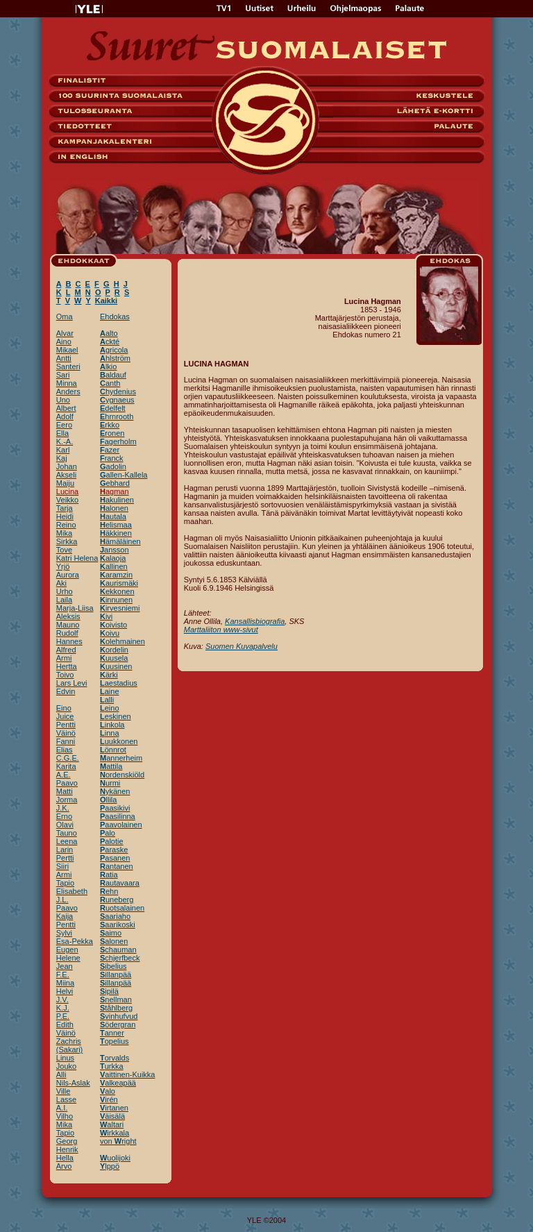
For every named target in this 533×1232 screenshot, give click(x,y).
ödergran (117, 1024)
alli (107, 699)
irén (109, 1099)
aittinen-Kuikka (127, 1074)
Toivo (65, 674)
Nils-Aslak (73, 1083)
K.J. (62, 1008)
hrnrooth (116, 416)
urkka (112, 1066)
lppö (109, 1166)
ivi (106, 616)
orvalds (114, 1058)
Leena (67, 841)
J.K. (62, 808)
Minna (66, 383)
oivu (109, 633)
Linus (65, 1058)
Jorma (67, 799)
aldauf (113, 375)
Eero (64, 425)
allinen (114, 566)
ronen (112, 433)
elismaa (116, 525)
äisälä (112, 1116)
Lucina (67, 491)
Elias (64, 749)
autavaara (119, 883)
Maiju (65, 483)
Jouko (66, 1066)
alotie (112, 841)
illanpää (115, 974)
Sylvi (64, 933)
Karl (63, 450)
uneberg (116, 899)
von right (118, 1141)
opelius (114, 1041)
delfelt (113, 408)
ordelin (114, 649)
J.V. (62, 999)
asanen (115, 858)
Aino (63, 341)
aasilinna (117, 816)
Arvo (64, 1166)
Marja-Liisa (75, 608)
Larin (64, 849)
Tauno (66, 833)
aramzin (116, 575)
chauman (118, 949)
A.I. (62, 1108)
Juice (65, 716)
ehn (109, 891)
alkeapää (118, 1083)
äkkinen (116, 533)
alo (107, 833)
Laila (64, 600)
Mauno (68, 625)
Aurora (67, 575)
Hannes (69, 641)
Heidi (65, 516)
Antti (63, 358)
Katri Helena (77, 558)
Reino (66, 525)
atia (109, 874)
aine (109, 691)
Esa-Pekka (74, 941)
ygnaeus (117, 400)
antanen (116, 866)
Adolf (65, 416)
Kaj (61, 458)
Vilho (64, 1116)
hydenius (118, 391)
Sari (63, 375)
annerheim (121, 758)
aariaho (115, 916)
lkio (108, 366)
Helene (68, 958)
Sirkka (67, 541)
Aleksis (68, 616)
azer (109, 450)
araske (114, 849)
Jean (64, 966)
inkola (112, 724)
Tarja (64, 508)
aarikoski (117, 924)
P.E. (62, 1016)
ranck (112, 458)
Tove (64, 550)
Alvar (65, 333)
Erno (64, 816)
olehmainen (122, 641)
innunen (116, 600)
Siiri (62, 866)
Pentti (66, 724)
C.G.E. (67, 758)
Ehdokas (115, 316)
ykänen (115, 791)
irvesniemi (119, 608)
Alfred (66, 649)
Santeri (68, 366)
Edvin (66, 691)
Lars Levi (71, 683)
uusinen (116, 666)
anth (110, 383)
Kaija (64, 916)
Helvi (64, 991)
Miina (65, 983)
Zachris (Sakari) (69, 1045)
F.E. (62, 974)
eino (109, 708)
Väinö (66, 733)
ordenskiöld (122, 774)
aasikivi (115, 808)
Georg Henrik (67, 1145)
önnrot (113, 749)
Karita (66, 766)
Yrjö (63, 566)
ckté (109, 341)
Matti (64, 791)
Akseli (66, 475)
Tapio (65, 883)
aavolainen (121, 824)
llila (108, 799)
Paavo (67, 783)
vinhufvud (118, 1016)
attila (111, 766)
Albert (66, 408)
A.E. (63, 774)
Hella (65, 1158)
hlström (115, 358)
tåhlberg (116, 1008)
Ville (63, 1091)
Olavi (65, 824)
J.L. (62, 899)
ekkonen (117, 591)
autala (113, 516)
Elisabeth (71, 891)
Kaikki (106, 300)
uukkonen (118, 741)
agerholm (118, 441)
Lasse (66, 1099)
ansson (114, 550)
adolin (113, 466)
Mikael (67, 350)
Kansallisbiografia (255, 621)
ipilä (109, 991)
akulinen (117, 500)
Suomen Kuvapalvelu (241, 646)
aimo (110, 933)
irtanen (114, 1108)
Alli (61, 1074)
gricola (114, 350)
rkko (109, 425)
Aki (61, 583)
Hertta (66, 666)
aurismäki (119, 583)
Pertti (65, 858)
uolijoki (115, 1158)
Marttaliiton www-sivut (221, 629)
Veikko (67, 500)
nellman (116, 999)
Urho (64, 591)
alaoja (113, 558)
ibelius (113, 966)
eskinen (115, 716)
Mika (64, 533)
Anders (68, 391)
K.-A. (64, 441)
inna (109, 733)
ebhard (115, 483)
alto (109, 333)
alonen (114, 508)
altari (112, 1124)
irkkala (114, 1133)
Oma (64, 316)
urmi (110, 783)
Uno (63, 400)
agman (114, 491)
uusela (114, 658)
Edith (65, 1024)
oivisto (113, 625)
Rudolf (67, 633)
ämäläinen (120, 541)
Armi (64, 658)
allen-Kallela (124, 475)
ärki (109, 674)
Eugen (67, 949)
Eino (63, 708)
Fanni (66, 741)
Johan (66, 466)
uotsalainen (122, 908)
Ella (62, 433)
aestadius (118, 683)
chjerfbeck (119, 958)
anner (112, 1033)
